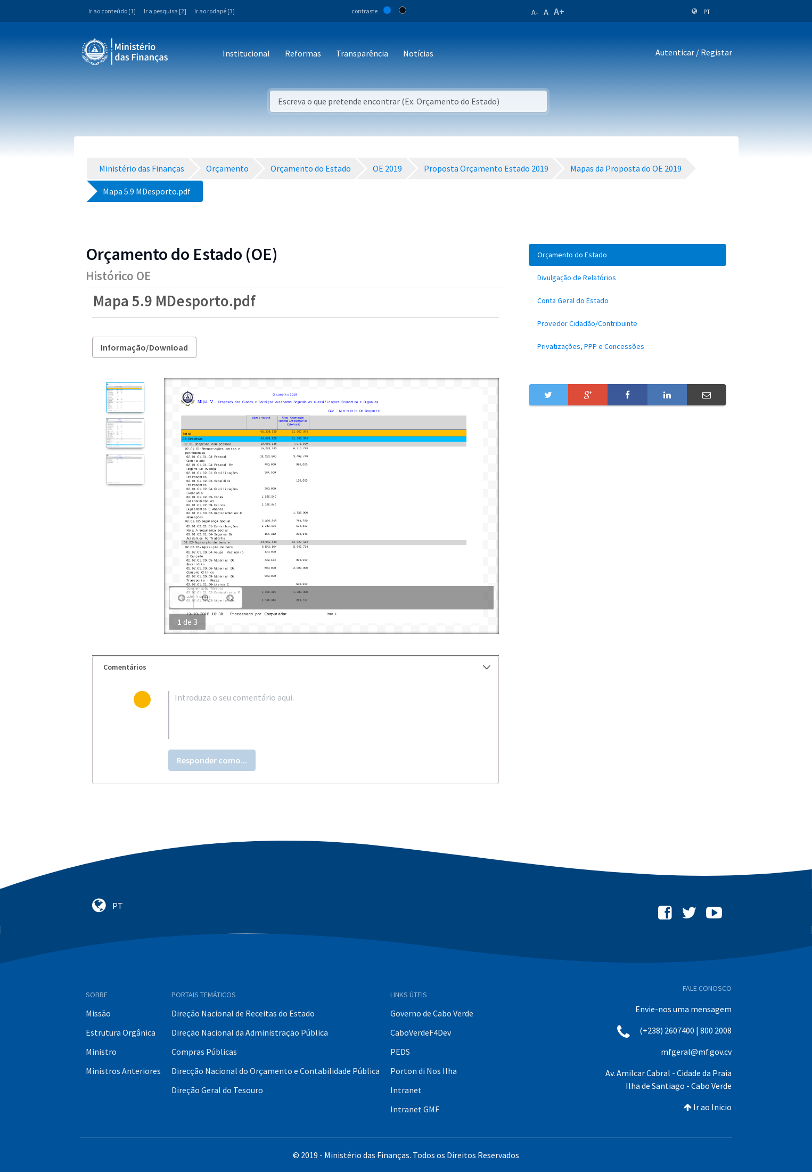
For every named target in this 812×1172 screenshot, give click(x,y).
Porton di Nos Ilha (423, 1070)
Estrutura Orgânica (120, 1032)
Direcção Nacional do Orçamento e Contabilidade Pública (275, 1070)
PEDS (400, 1051)
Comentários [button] (296, 667)
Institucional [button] (246, 53)
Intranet (406, 1090)
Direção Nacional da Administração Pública (249, 1032)
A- (534, 12)
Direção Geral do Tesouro (217, 1090)
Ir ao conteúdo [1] (112, 11)
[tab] (295, 667)
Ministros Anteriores (123, 1070)
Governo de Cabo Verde (431, 1013)
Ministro (101, 1051)
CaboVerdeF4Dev (420, 1032)
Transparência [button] (362, 53)
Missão (98, 1013)
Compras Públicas (204, 1051)
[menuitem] (628, 255)
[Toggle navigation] (185, 54)
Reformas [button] (303, 53)
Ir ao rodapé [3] (214, 11)
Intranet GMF (414, 1109)
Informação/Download (144, 347)
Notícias (418, 53)
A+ (559, 11)
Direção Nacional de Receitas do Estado (243, 1013)
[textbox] (312, 715)
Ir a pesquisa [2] (165, 11)
